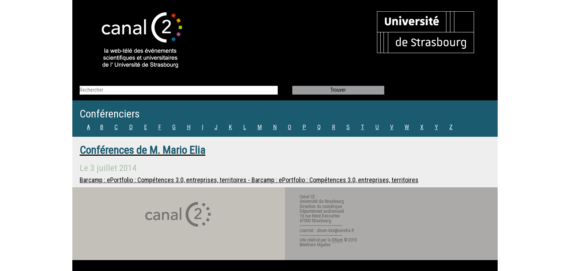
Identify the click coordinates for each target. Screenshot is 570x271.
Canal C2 (307, 196)
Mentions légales (315, 244)
